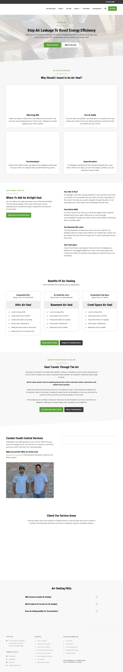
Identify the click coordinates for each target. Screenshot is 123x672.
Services (76, 9)
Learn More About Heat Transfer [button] (51, 409)
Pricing (60, 9)
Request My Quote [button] (52, 45)
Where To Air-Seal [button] (70, 45)
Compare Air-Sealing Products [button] (71, 343)
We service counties (14, 455)
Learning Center (97, 9)
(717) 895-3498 (18, 646)
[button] (105, 9)
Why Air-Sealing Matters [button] (74, 409)
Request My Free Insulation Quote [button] (18, 215)
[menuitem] (109, 2)
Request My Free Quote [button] (49, 343)
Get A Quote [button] (112, 9)
